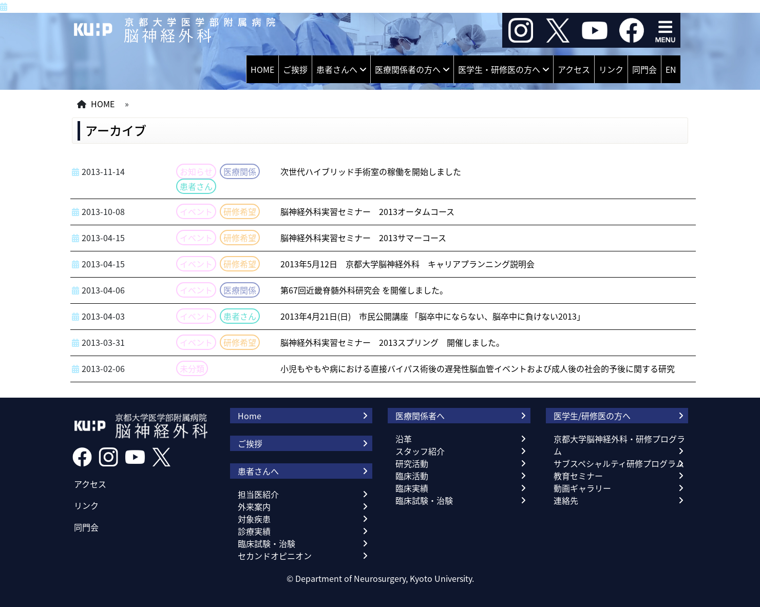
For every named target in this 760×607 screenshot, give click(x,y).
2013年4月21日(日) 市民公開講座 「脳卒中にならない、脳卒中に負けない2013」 (432, 316)
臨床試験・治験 (266, 543)
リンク (611, 69)
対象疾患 (254, 519)
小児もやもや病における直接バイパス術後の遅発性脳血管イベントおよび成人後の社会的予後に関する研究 (477, 368)
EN (671, 69)
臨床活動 (411, 475)
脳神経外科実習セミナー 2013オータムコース (367, 211)
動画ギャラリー (582, 488)
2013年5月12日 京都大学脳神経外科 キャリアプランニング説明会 (407, 264)
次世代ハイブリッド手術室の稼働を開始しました (370, 171)
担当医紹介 (258, 494)
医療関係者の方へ (408, 69)
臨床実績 (411, 488)
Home (249, 415)
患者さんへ (336, 69)
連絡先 (566, 500)
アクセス (574, 69)
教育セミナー (578, 475)
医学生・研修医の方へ (499, 69)
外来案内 (254, 506)
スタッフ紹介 (420, 451)
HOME (262, 69)
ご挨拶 (295, 69)
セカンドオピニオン (275, 556)
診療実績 (254, 531)
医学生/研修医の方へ (592, 415)
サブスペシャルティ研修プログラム (619, 463)
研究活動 (411, 463)
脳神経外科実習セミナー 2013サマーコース (363, 237)
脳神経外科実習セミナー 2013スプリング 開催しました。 (392, 342)
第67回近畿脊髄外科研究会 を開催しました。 (364, 290)
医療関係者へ (420, 415)
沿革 (403, 439)
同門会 (644, 69)
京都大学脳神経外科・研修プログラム (619, 445)
